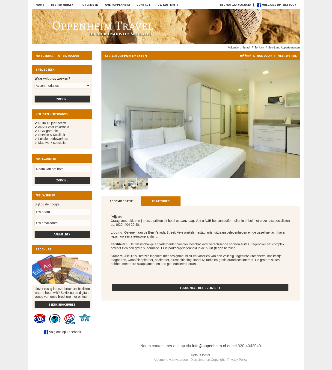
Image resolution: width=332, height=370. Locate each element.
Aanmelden (62, 234)
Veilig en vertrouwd (52, 114)
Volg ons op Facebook (276, 4)
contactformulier (228, 221)
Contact (144, 4)
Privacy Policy (237, 359)
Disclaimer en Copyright (207, 359)
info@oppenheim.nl (209, 346)
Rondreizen (89, 4)
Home (40, 4)
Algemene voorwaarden (171, 359)
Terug (200, 288)
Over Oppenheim (117, 4)
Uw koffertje (167, 4)
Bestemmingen (62, 4)
